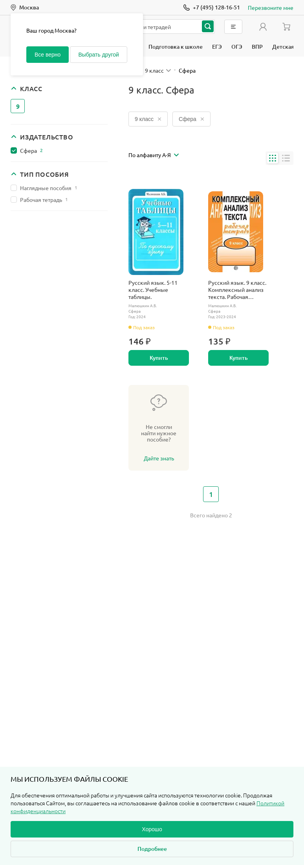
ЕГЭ (217, 46)
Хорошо (152, 829)
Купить (159, 357)
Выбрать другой (98, 54)
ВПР (257, 46)
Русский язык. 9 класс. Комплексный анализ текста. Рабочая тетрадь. (237, 289)
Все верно (47, 54)
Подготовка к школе (175, 46)
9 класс (148, 119)
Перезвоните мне (270, 7)
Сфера (31, 150)
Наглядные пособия (48, 188)
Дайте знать (159, 458)
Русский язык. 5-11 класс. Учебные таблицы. (153, 289)
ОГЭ (236, 46)
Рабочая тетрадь (44, 199)
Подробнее (152, 848)
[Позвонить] (211, 7)
